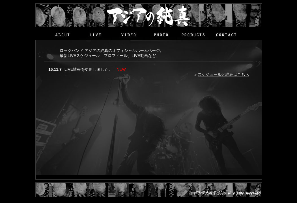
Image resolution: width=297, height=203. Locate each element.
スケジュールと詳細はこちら (223, 74)
